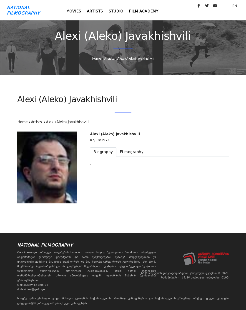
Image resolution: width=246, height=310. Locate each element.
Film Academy (147, 11)
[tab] (103, 151)
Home (96, 58)
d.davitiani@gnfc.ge (31, 289)
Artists (96, 11)
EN (234, 5)
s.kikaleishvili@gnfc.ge (32, 284)
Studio (118, 11)
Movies (74, 11)
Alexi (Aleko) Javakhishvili (135, 58)
